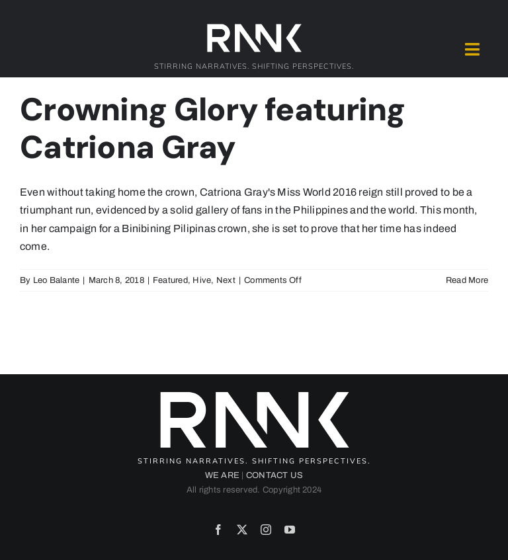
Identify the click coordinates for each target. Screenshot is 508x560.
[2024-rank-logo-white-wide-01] (254, 26)
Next (225, 280)
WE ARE (222, 475)
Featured (170, 280)
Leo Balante (56, 280)
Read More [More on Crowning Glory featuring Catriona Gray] (467, 280)
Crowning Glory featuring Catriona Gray (212, 129)
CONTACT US (274, 475)
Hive (201, 280)
